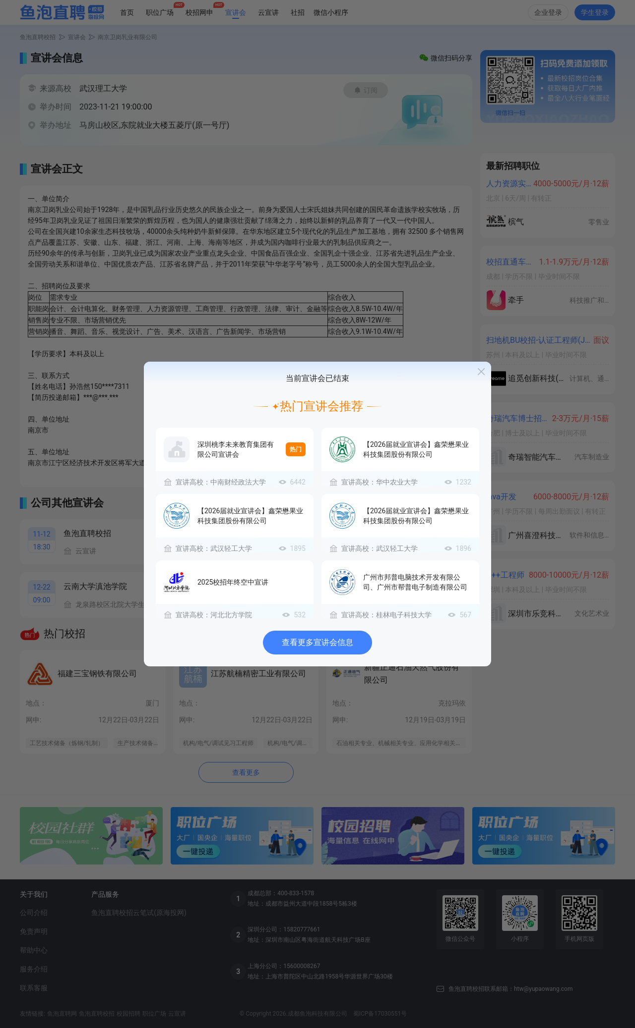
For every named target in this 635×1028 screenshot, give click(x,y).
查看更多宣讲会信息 (317, 642)
